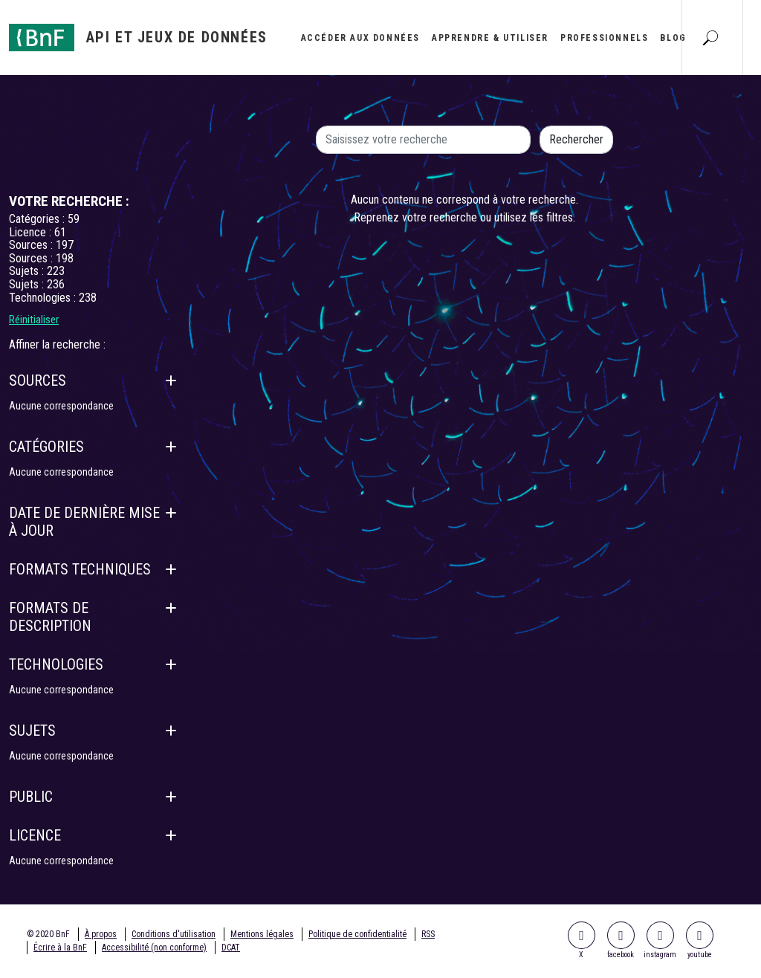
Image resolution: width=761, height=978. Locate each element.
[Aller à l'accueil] (138, 37)
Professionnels (604, 38)
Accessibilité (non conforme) (154, 947)
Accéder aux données (360, 38)
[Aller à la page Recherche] (710, 37)
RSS (428, 934)
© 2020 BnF (48, 934)
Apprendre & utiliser (490, 38)
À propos (101, 934)
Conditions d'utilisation (174, 934)
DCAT (230, 947)
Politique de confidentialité (357, 934)
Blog (673, 38)
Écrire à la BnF (60, 947)
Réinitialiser (34, 319)
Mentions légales (262, 934)
